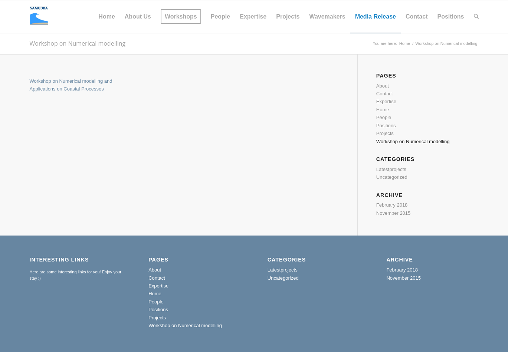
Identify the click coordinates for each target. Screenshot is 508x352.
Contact (384, 93)
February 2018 (392, 205)
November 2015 (393, 213)
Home (404, 43)
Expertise (386, 101)
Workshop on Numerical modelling (78, 43)
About (382, 86)
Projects (385, 133)
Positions (386, 125)
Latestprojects (391, 169)
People (383, 117)
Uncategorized (391, 177)
